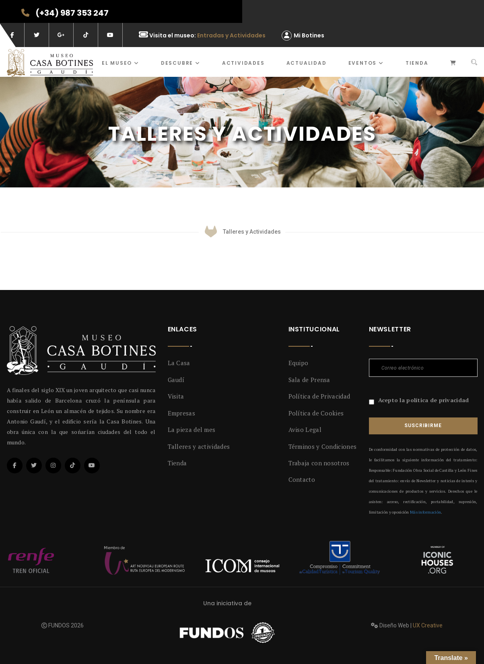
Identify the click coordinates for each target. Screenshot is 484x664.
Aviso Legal (304, 430)
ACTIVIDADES (243, 63)
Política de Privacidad (319, 396)
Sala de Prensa (309, 380)
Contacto (301, 479)
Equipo (298, 363)
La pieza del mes (192, 430)
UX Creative (428, 625)
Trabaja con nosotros (319, 463)
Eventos (366, 63)
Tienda (417, 63)
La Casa (179, 363)
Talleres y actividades (199, 446)
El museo (120, 63)
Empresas (181, 413)
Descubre (180, 63)
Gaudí (176, 380)
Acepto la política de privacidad (423, 400)
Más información (425, 512)
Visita (176, 396)
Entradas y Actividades (231, 35)
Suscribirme (422, 425)
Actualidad (306, 63)
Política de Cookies (316, 413)
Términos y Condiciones (322, 446)
